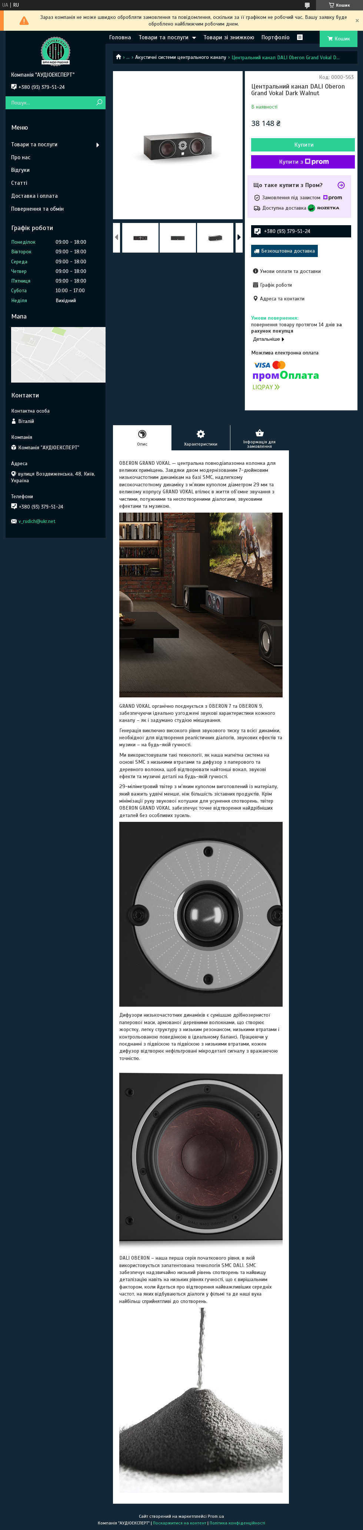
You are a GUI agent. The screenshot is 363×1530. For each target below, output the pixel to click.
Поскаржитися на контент (179, 1523)
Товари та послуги (164, 37)
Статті (19, 183)
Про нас (20, 157)
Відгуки (20, 170)
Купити (304, 145)
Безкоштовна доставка (288, 251)
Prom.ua (216, 1516)
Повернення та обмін (37, 209)
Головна (120, 37)
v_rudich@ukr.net (37, 521)
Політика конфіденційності (237, 1523)
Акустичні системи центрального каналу (180, 57)
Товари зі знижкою (228, 37)
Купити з (304, 162)
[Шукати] (99, 102)
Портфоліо (276, 37)
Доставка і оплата (34, 196)
